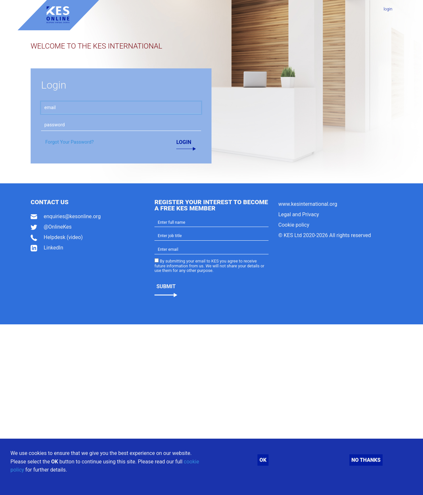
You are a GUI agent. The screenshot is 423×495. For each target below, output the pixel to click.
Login (183, 142)
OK (262, 460)
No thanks (366, 460)
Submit (166, 286)
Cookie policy (293, 225)
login (388, 9)
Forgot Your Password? (69, 142)
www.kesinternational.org (307, 204)
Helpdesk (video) (63, 237)
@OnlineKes (58, 227)
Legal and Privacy (298, 214)
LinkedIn (53, 248)
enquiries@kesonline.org (72, 216)
